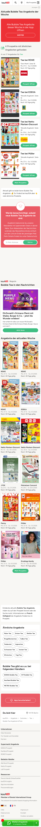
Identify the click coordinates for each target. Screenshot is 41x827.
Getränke (23, 718)
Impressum (24, 810)
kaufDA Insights (6, 781)
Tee (21, 54)
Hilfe (2, 810)
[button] (20, 72)
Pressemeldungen (7, 788)
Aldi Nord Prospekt (7, 763)
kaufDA (5, 718)
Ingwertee (19, 644)
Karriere (3, 739)
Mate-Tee (7, 633)
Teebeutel (7, 644)
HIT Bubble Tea (26, 675)
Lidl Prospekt (5, 769)
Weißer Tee (31, 633)
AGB (2, 816)
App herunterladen (7, 784)
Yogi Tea (19, 655)
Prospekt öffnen (29, 84)
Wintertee (8, 655)
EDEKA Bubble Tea (11, 675)
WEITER (20, 35)
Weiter (30, 242)
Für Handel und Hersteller (10, 736)
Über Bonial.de (6, 733)
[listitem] (10, 359)
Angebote (14, 718)
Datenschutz (32, 236)
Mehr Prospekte (20, 183)
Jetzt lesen (20, 330)
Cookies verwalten (27, 816)
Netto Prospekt (6, 766)
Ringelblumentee (10, 639)
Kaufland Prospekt (7, 751)
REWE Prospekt (6, 754)
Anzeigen (36, 7)
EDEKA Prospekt (6, 748)
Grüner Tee (19, 633)
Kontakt (23, 813)
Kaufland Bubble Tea (11, 680)
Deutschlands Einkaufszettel (10, 778)
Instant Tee (23, 650)
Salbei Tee (24, 639)
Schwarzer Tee (9, 650)
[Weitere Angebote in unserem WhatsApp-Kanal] (18, 823)
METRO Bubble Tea (11, 686)
